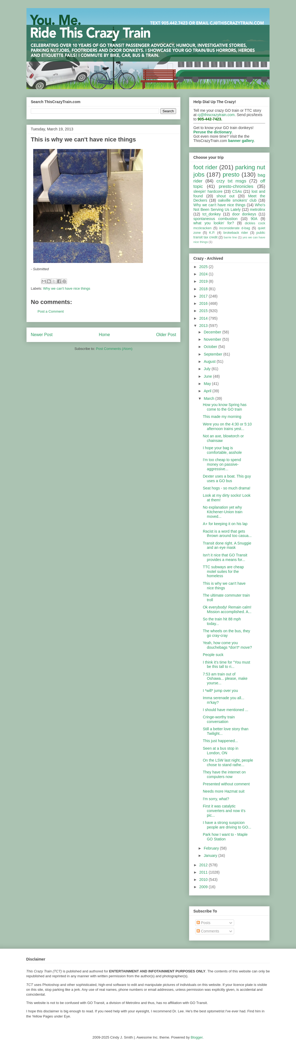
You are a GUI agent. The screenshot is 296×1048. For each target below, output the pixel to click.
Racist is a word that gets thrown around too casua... (227, 533)
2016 (204, 303)
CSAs (237, 191)
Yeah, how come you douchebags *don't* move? (227, 645)
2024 (204, 274)
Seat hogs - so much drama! (226, 488)
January (211, 855)
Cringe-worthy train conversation (219, 719)
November (213, 339)
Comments (208, 931)
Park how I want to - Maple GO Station (225, 836)
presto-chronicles (236, 186)
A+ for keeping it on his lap (225, 524)
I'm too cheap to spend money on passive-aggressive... (222, 464)
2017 (204, 296)
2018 (204, 289)
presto (231, 174)
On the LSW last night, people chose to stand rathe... (228, 762)
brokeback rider (235, 233)
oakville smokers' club (237, 200)
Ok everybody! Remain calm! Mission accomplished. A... (227, 609)
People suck (213, 655)
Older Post (166, 334)
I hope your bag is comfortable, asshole (222, 450)
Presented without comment (226, 784)
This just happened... (220, 741)
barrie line (230, 237)
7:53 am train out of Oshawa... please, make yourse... (225, 678)
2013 (204, 325)
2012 (204, 865)
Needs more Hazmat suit (223, 791)
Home (104, 334)
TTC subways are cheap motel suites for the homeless (223, 571)
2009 (204, 887)
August (210, 361)
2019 (204, 281)
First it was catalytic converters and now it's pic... (224, 810)
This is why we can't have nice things (224, 585)
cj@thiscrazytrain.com (216, 115)
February (212, 848)
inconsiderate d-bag (234, 228)
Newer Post (42, 334)
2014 (204, 318)
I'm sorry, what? (216, 799)
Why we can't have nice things (66, 288)
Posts (203, 923)
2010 (204, 879)
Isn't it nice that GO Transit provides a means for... (225, 557)
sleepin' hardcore (208, 191)
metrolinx (257, 209)
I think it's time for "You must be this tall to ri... (226, 664)
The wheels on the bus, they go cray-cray (226, 633)
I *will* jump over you (220, 690)
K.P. (212, 233)
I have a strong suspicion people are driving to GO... (227, 824)
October (211, 346)
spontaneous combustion (215, 219)
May (208, 383)
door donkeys (244, 214)
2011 (204, 872)
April (208, 391)
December (213, 332)
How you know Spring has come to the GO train (225, 407)
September (213, 354)
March (209, 398)
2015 (204, 311)
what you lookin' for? (213, 223)
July (207, 369)
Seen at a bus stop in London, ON (220, 750)
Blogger (197, 1037)
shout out (226, 196)
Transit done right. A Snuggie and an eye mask (227, 545)
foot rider (205, 167)
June (208, 376)
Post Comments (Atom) (114, 349)
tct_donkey (212, 214)
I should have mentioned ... (225, 710)
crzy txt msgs (231, 181)
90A (254, 219)
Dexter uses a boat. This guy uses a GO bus (227, 478)
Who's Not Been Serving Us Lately (229, 207)
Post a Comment (51, 311)
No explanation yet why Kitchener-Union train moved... (223, 512)
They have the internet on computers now (224, 774)
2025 (204, 267)
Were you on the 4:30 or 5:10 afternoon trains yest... (227, 426)
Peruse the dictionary (212, 132)
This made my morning (222, 416)
